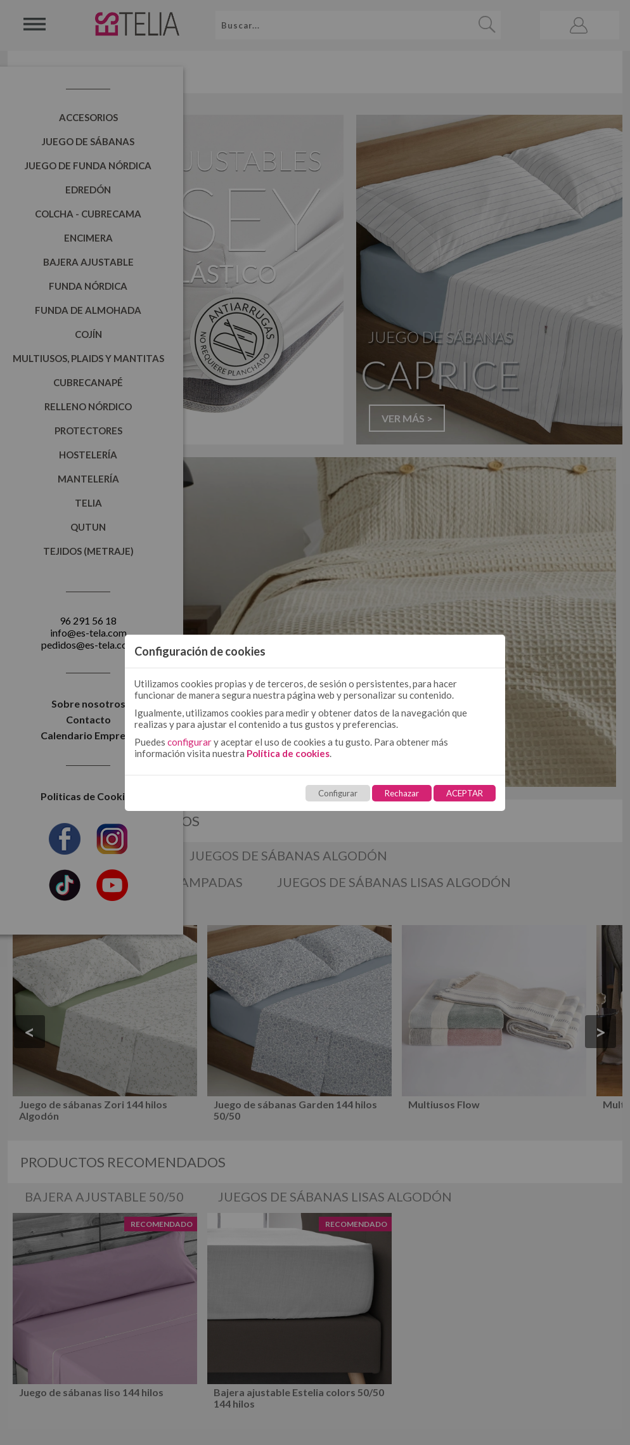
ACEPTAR (464, 793)
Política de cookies (288, 753)
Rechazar (402, 793)
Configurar (337, 793)
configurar (189, 742)
